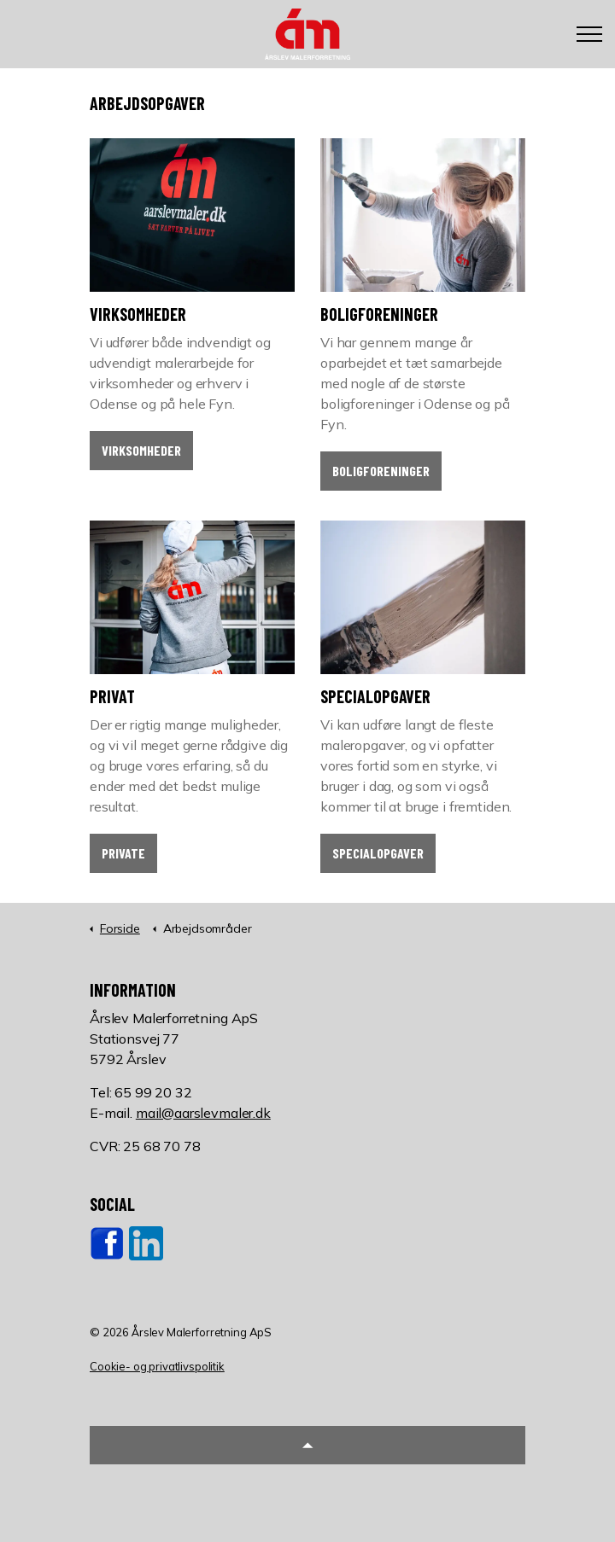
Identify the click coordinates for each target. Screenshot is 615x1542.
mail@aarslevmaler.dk (203, 1112)
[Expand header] (589, 34)
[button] (307, 1445)
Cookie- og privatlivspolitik (157, 1366)
